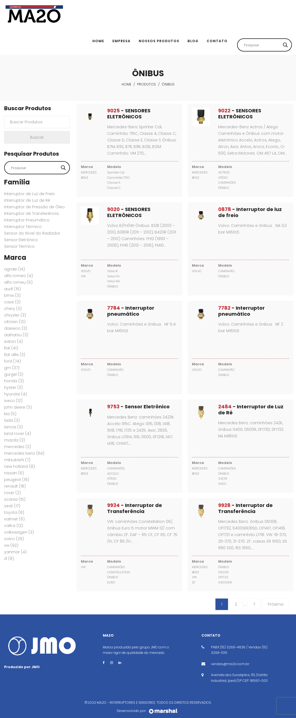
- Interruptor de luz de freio (250, 212)
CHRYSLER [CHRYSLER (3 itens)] (15, 315)
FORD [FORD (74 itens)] (12, 361)
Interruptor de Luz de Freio (29, 193)
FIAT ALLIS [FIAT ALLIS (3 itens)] (14, 354)
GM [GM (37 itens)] (11, 368)
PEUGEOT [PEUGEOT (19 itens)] (16, 479)
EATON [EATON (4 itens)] (13, 341)
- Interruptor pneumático (130, 310)
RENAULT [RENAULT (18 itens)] (15, 486)
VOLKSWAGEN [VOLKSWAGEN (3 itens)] (19, 532)
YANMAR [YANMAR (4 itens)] (15, 552)
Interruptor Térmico (23, 226)
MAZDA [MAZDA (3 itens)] (14, 440)
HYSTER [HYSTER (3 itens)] (13, 387)
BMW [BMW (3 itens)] (12, 295)
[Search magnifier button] (285, 45)
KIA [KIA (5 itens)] (10, 414)
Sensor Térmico (19, 246)
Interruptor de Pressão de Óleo (34, 207)
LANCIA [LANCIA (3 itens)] (13, 427)
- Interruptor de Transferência (134, 508)
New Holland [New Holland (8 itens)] (19, 466)
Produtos (146, 84)
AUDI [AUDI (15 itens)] (12, 289)
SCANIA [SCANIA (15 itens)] (14, 499)
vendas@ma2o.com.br (230, 664)
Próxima (275, 604)
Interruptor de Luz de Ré (27, 200)
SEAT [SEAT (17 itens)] (12, 506)
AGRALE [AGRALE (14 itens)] (14, 269)
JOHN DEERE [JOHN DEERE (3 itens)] (18, 407)
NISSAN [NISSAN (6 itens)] (14, 473)
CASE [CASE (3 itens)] (12, 302)
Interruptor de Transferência (31, 213)
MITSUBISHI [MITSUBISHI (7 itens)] (17, 460)
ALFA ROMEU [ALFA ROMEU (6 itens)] (18, 282)
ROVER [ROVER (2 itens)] (12, 492)
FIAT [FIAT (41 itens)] (11, 348)
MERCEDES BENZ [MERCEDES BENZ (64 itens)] (24, 453)
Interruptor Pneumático (27, 220)
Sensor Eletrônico (21, 240)
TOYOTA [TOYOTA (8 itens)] (14, 512)
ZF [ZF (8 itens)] (9, 558)
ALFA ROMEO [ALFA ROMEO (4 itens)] (18, 275)
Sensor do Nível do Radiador (32, 233)
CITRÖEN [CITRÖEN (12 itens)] (14, 321)
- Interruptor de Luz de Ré (250, 409)
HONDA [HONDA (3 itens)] (14, 381)
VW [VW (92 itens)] (11, 545)
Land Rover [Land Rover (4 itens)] (17, 433)
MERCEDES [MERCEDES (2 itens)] (17, 446)
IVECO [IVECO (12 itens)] (13, 400)
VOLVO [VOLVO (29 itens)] (14, 539)
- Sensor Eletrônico (138, 406)
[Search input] (262, 45)
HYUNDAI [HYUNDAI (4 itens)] (15, 394)
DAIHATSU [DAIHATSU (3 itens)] (16, 335)
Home (126, 84)
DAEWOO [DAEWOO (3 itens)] (15, 328)
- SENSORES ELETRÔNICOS (128, 113)
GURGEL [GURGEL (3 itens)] (13, 374)
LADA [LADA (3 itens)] (12, 420)
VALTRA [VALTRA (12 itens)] (13, 525)
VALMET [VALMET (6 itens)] (14, 519)
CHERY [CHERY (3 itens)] (13, 308)
